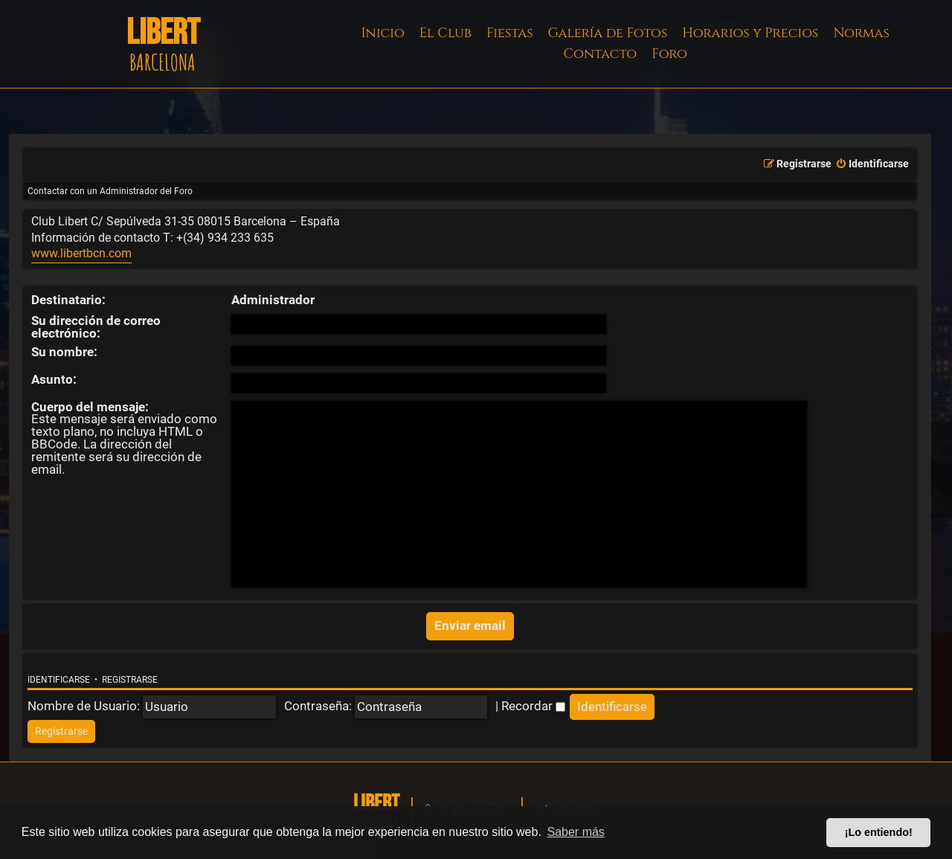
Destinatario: (68, 299)
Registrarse (130, 680)
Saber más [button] (576, 832)
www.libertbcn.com (81, 253)
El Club (445, 33)
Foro (669, 54)
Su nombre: (64, 351)
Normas (861, 33)
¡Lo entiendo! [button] (879, 832)
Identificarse (59, 680)
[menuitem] (872, 164)
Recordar (533, 705)
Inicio (383, 33)
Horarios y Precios (750, 33)
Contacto (600, 54)
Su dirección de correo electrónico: (96, 327)
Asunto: (54, 379)
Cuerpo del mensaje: (90, 406)
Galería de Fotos (608, 33)
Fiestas (509, 33)
